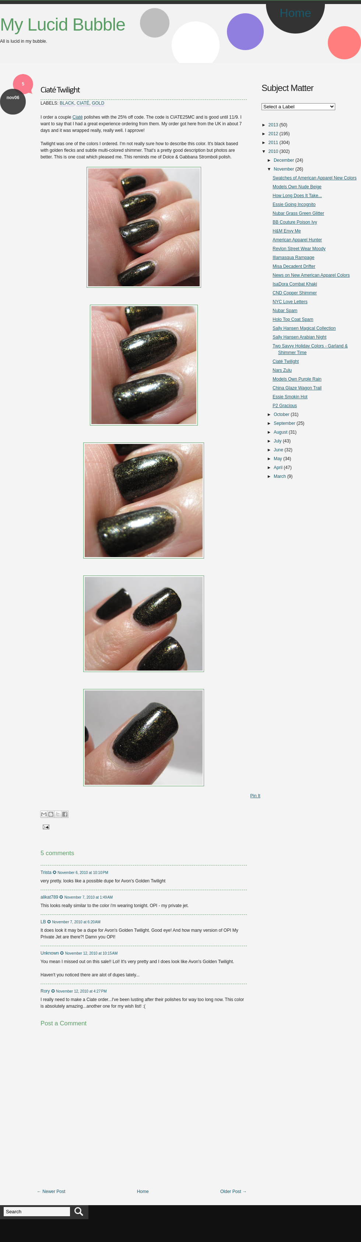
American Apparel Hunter (297, 239)
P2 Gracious (285, 405)
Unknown (50, 953)
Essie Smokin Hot (290, 396)
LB (43, 921)
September (284, 423)
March (280, 476)
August (280, 432)
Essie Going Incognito (294, 204)
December (284, 160)
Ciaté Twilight (60, 90)
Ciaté (83, 103)
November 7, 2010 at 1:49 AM (88, 897)
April (278, 467)
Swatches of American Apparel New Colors (315, 178)
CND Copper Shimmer (295, 292)
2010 (273, 151)
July (277, 441)
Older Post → (233, 1191)
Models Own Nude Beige (297, 186)
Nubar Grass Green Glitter (298, 213)
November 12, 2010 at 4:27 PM (81, 991)
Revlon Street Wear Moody (299, 248)
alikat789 (49, 897)
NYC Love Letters (290, 301)
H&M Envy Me (287, 231)
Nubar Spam (285, 310)
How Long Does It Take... (297, 195)
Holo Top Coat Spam (293, 319)
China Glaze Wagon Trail (297, 388)
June (278, 449)
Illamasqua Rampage (293, 257)
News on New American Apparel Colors (311, 275)
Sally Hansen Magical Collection (304, 328)
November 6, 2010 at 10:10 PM (82, 873)
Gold (98, 103)
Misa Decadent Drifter (294, 266)
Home (295, 13)
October (282, 414)
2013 (273, 124)
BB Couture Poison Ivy (295, 222)
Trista (46, 872)
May (278, 458)
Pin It (255, 795)
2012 (273, 133)
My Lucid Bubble (62, 24)
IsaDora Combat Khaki (295, 284)
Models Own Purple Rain (297, 379)
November (284, 169)
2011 (273, 142)
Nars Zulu (282, 370)
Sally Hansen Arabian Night (299, 337)
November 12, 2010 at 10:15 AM (91, 953)
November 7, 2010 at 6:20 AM (76, 922)
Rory (45, 991)
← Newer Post (51, 1191)
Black (67, 103)
